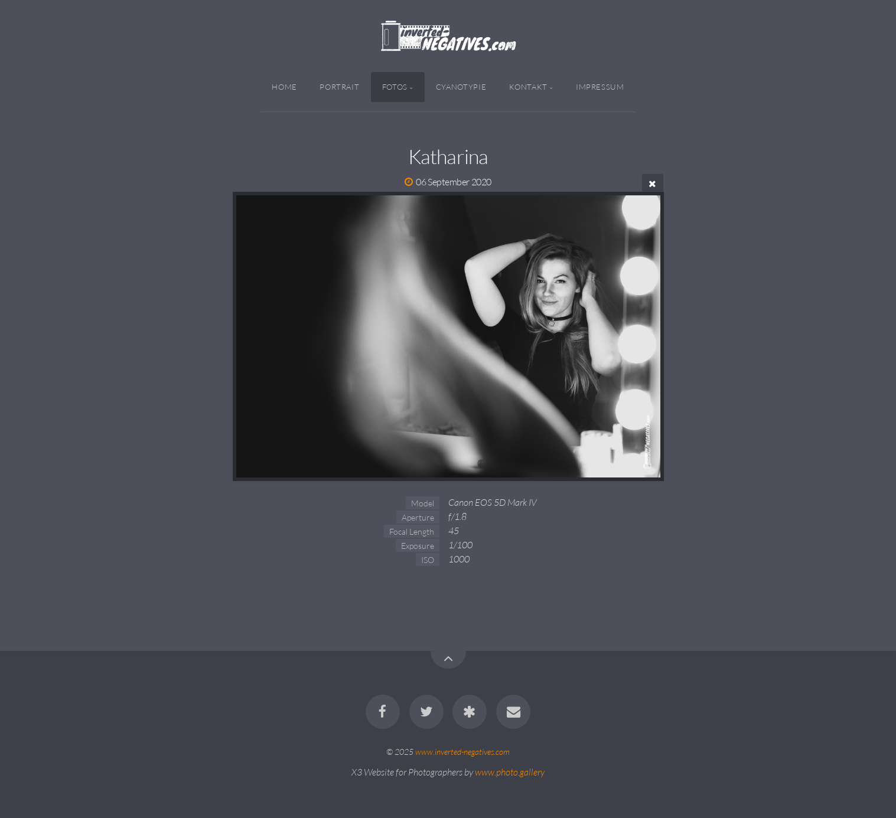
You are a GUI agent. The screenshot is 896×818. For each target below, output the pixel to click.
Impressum (600, 86)
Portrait (339, 86)
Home (284, 86)
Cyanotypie (461, 86)
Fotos (395, 86)
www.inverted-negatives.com (462, 752)
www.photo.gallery (510, 772)
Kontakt (528, 86)
